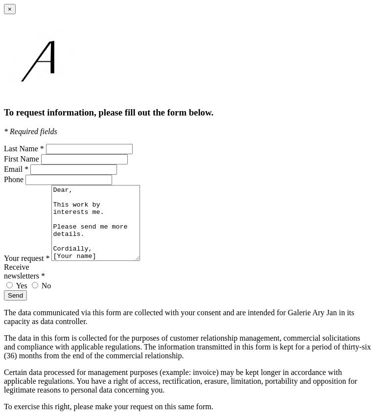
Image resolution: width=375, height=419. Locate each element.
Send (15, 295)
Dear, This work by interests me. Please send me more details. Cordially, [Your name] (100, 223)
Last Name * (24, 148)
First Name (21, 159)
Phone (13, 179)
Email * (16, 169)
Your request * (26, 258)
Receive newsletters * (24, 271)
